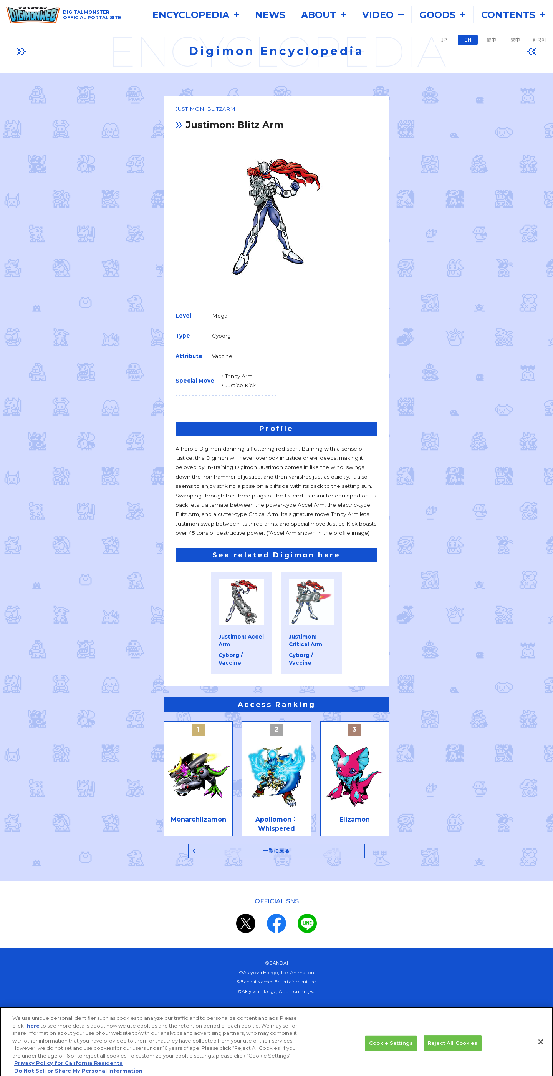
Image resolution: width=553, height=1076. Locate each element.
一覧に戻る (277, 744)
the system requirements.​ (203, 930)
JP (444, 40)
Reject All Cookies (452, 1048)
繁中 (515, 40)
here (33, 1031)
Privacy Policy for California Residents (68, 1068)
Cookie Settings (391, 1048)
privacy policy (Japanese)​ (248, 949)
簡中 (491, 40)
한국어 (539, 40)
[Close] (540, 1047)
